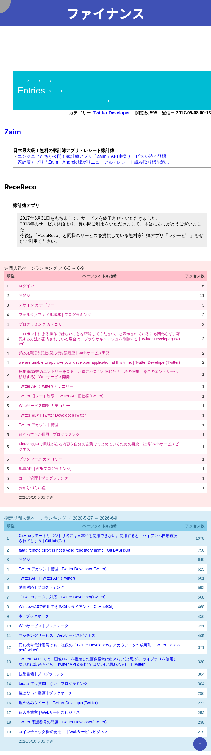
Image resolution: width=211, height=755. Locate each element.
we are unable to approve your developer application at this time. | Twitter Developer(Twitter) (99, 362)
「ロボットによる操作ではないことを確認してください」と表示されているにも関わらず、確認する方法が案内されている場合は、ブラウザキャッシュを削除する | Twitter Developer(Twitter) (99, 339)
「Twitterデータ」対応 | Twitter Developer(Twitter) (62, 597)
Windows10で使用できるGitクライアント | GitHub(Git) (66, 606)
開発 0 (24, 295)
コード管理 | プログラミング (43, 478)
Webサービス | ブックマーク (43, 626)
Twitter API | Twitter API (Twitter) (47, 578)
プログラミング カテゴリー (42, 324)
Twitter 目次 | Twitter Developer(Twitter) (53, 415)
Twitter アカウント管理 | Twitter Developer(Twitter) (63, 569)
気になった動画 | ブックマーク (45, 693)
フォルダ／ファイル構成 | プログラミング (55, 314)
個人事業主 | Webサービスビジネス (49, 712)
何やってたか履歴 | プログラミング (49, 434)
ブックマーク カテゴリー (40, 459)
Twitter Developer (112, 113)
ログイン (26, 285)
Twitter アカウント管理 (38, 425)
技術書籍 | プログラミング (41, 674)
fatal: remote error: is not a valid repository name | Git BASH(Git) (75, 550)
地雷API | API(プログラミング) (45, 468)
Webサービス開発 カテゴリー (44, 405)
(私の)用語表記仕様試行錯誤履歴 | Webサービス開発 (64, 353)
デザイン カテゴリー (36, 305)
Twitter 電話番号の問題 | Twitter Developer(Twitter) (63, 722)
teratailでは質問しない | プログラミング (53, 683)
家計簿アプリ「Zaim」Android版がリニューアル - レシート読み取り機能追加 (94, 162)
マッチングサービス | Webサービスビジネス (57, 635)
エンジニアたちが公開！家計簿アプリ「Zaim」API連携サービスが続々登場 (92, 156)
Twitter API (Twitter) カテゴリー (46, 386)
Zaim (12, 131)
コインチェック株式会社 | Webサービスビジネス (63, 731)
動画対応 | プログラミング (41, 587)
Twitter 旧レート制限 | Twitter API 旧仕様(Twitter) (61, 396)
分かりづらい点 (32, 488)
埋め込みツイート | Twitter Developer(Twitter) (58, 703)
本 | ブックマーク (34, 616)
